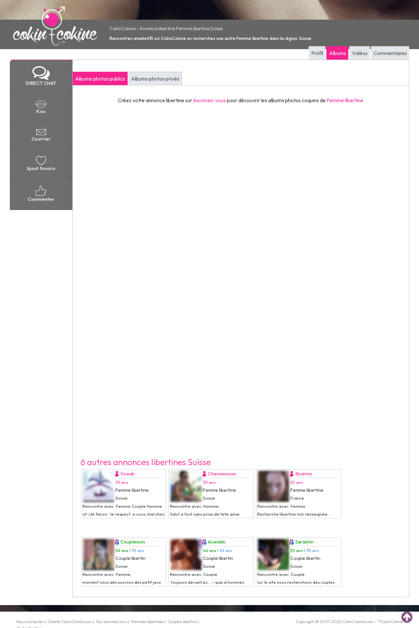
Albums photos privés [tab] (155, 78)
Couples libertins (182, 621)
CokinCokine (354, 621)
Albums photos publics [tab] (100, 78)
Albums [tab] (337, 53)
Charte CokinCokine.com (69, 621)
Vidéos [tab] (360, 53)
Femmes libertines (147, 621)
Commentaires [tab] (390, 53)
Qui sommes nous (111, 621)
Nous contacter (30, 621)
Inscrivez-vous (209, 100)
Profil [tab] (317, 53)
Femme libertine (345, 100)
